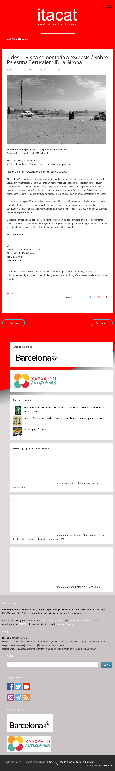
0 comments (48, 70)
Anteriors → (102, 322)
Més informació (15, 234)
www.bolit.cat (14, 260)
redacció (16, 70)
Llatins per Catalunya (65, 624)
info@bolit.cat (47, 172)
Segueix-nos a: (15, 677)
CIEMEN (23, 624)
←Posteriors (13, 322)
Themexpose (105, 765)
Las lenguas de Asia (35, 429)
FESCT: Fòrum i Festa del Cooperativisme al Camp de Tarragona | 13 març (64, 418)
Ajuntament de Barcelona (52, 620)
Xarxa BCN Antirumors (81, 620)
